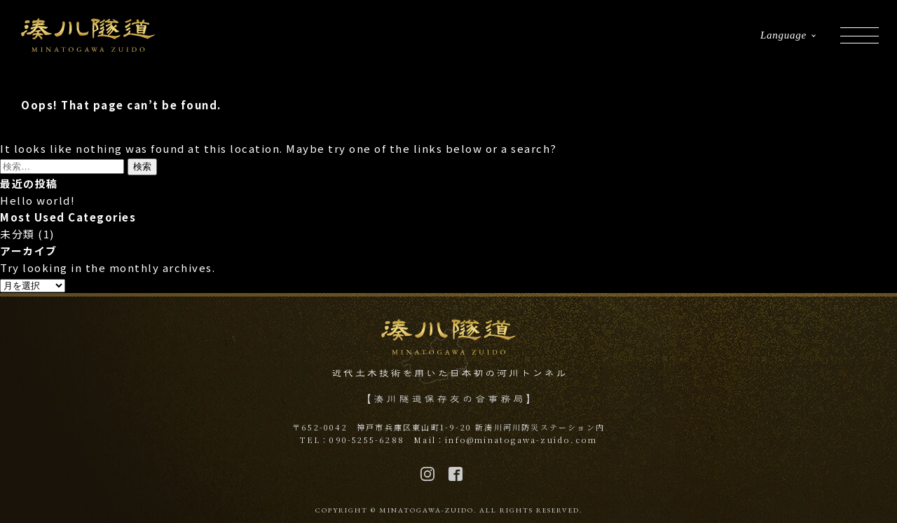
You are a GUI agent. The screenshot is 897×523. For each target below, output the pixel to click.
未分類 (17, 233)
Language (783, 35)
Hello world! (37, 200)
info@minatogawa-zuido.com (521, 439)
